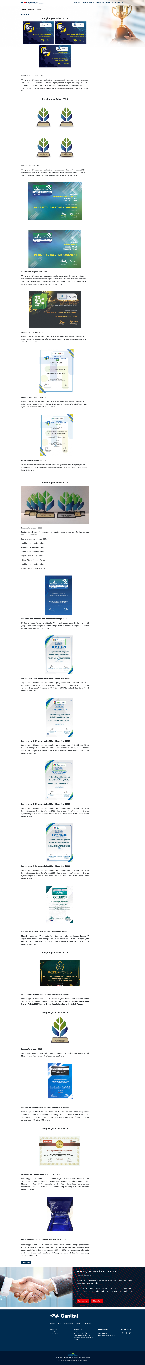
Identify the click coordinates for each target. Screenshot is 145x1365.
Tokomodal (87, 1323)
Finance (52, 1323)
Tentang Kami (100, 2)
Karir (114, 2)
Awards (39, 9)
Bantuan (120, 2)
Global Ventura (68, 1323)
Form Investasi (83, 1301)
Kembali (26, 1262)
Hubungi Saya (97, 1301)
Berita (108, 2)
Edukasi (91, 2)
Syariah (78, 1323)
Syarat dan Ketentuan (56, 1332)
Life (59, 1323)
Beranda (77, 2)
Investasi (85, 2)
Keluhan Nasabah (55, 1334)
